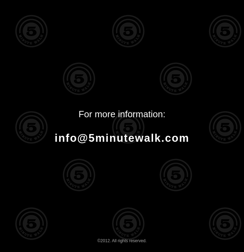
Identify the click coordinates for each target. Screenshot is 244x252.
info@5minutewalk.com (122, 138)
